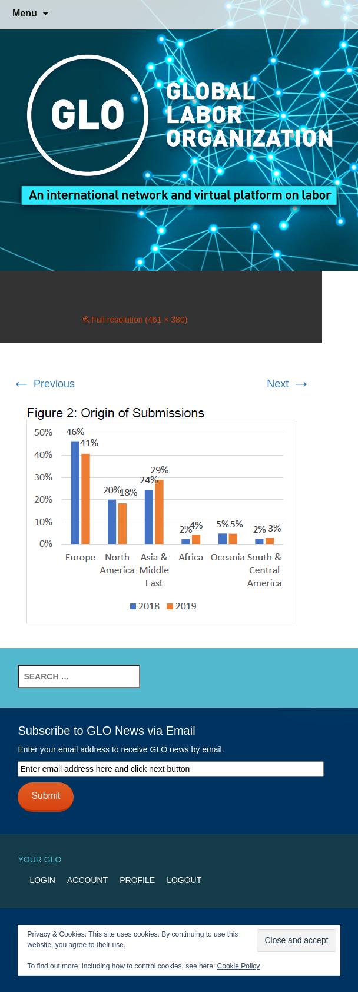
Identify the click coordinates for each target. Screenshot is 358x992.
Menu (24, 13)
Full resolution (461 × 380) (139, 319)
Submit (45, 796)
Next (288, 384)
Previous (43, 384)
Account (87, 880)
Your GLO (39, 859)
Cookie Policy (238, 966)
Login (42, 880)
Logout (184, 880)
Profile (137, 880)
